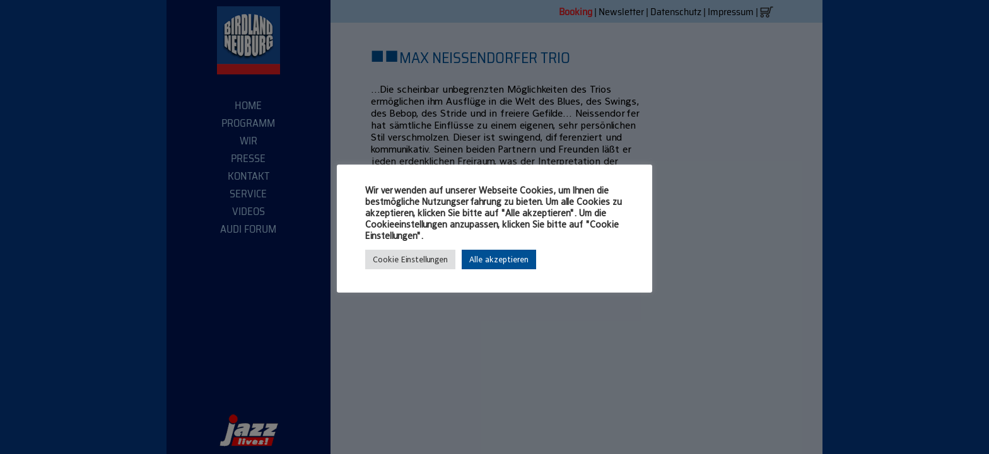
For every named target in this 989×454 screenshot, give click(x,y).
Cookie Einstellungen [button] (410, 259)
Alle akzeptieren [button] (499, 259)
